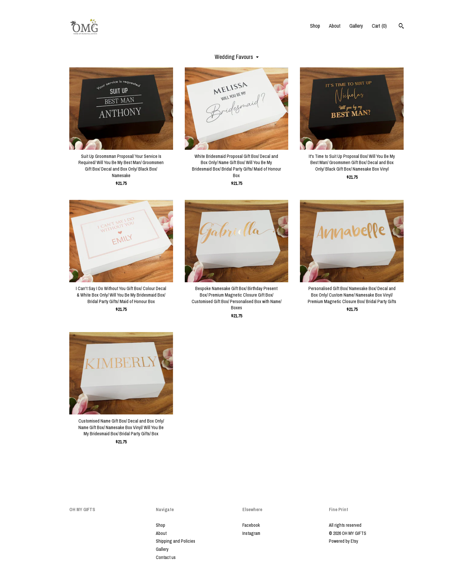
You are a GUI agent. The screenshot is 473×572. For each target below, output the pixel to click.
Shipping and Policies (175, 541)
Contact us (166, 557)
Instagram (251, 533)
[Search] (401, 26)
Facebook (251, 525)
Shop (315, 25)
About (335, 25)
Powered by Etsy (343, 541)
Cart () (379, 25)
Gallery (356, 25)
